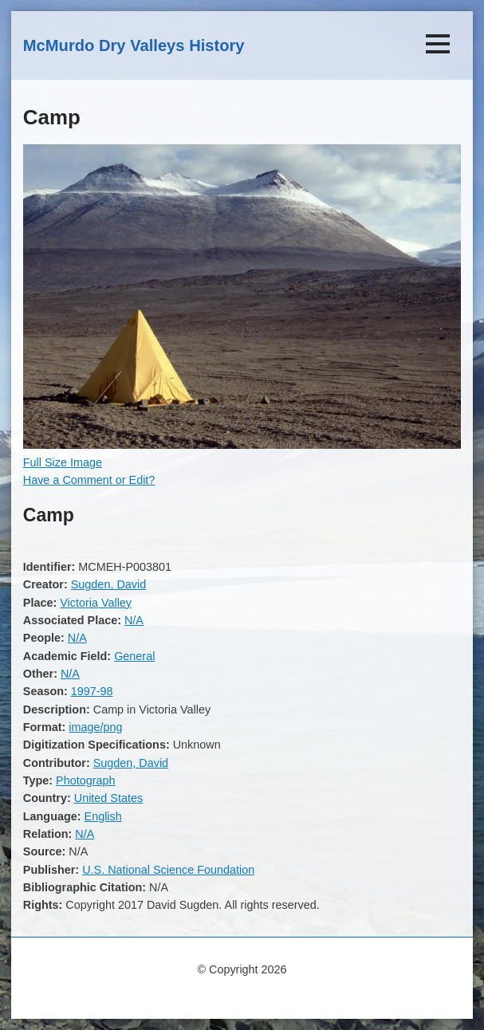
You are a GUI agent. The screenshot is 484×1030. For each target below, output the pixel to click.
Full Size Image (62, 462)
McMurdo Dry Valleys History (134, 45)
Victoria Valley (96, 602)
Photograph (85, 780)
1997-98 (92, 691)
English (103, 816)
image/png (95, 727)
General (134, 656)
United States (108, 798)
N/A (134, 620)
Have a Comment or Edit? (89, 480)
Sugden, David (108, 584)
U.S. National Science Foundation (168, 869)
